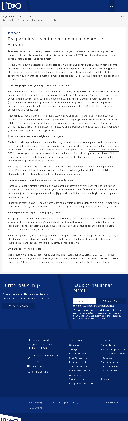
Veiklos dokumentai (79, 366)
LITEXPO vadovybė (78, 358)
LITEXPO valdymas (78, 353)
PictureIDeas (120, 402)
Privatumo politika (110, 366)
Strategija (74, 349)
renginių (66, 218)
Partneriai (106, 341)
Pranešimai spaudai (28, 16)
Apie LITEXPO (75, 341)
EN (112, 6)
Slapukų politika (109, 371)
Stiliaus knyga (108, 345)
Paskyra (105, 379)
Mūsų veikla (75, 345)
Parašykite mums (19, 306)
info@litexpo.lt (39, 366)
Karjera (104, 375)
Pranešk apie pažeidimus (113, 349)
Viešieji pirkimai (77, 379)
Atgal (123, 16)
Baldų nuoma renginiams (81, 383)
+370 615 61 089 (40, 372)
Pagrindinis (8, 16)
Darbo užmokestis (78, 362)
